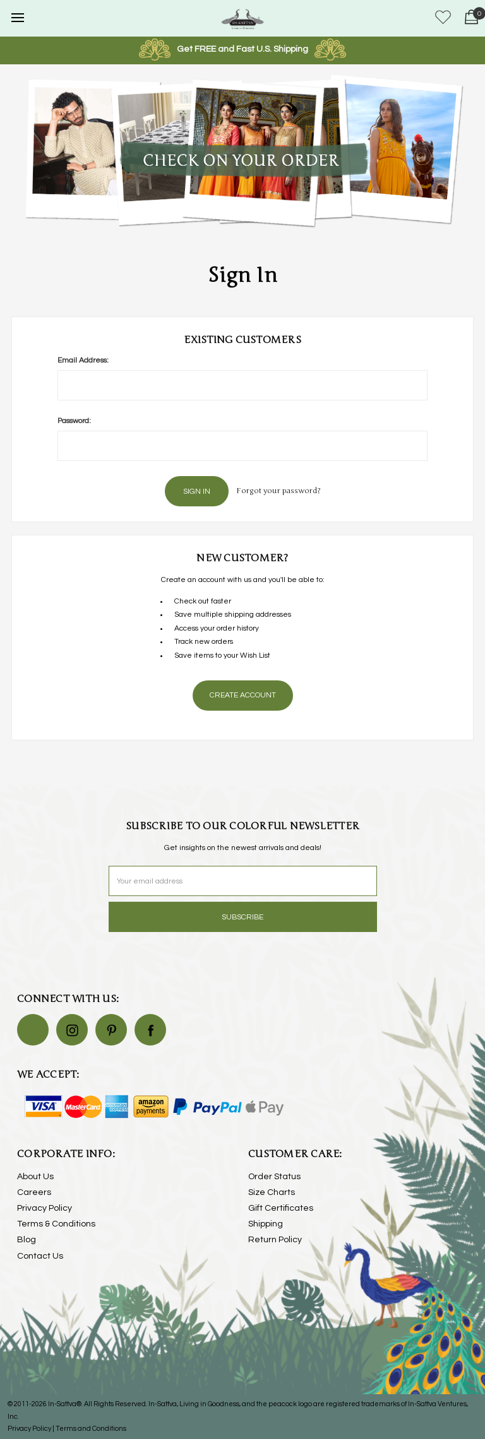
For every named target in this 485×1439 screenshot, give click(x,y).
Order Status (274, 1176)
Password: (74, 421)
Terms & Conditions (56, 1224)
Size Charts (271, 1192)
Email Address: (83, 360)
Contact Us (40, 1256)
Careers (34, 1192)
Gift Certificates (280, 1208)
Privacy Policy (44, 1208)
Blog (26, 1239)
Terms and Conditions (91, 1428)
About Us (35, 1176)
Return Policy (275, 1239)
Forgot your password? (278, 490)
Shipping (265, 1224)
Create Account (243, 695)
